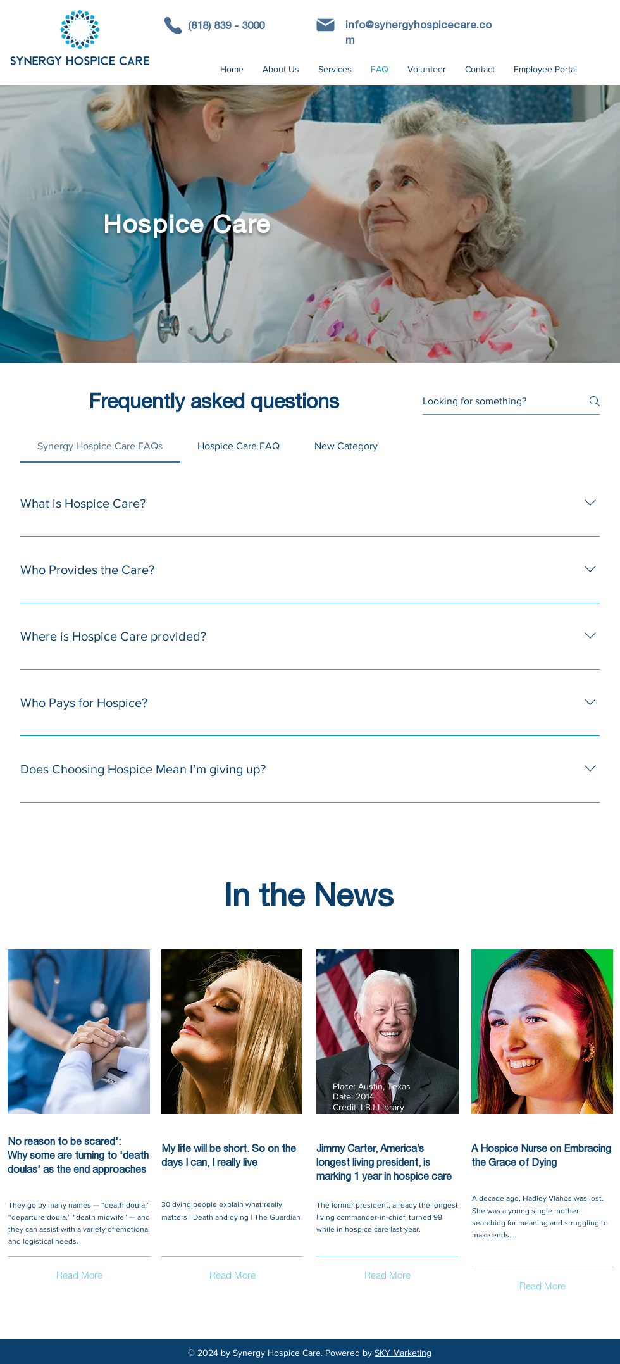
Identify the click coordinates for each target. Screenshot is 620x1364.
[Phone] (172, 25)
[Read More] (79, 1275)
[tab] (100, 446)
